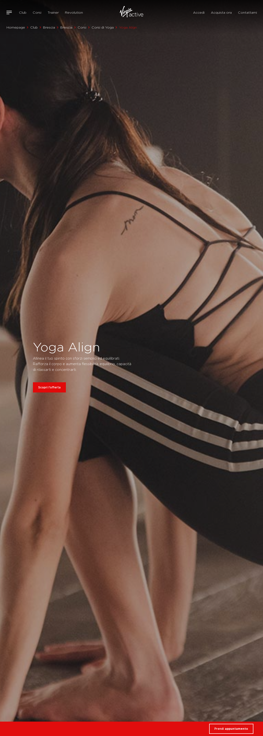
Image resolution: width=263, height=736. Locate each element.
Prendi (231, 728)
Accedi (199, 12)
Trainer (53, 12)
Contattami (247, 12)
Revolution (74, 12)
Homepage (15, 27)
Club (22, 12)
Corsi (37, 12)
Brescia (49, 27)
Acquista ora (221, 12)
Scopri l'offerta (49, 387)
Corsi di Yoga (103, 27)
